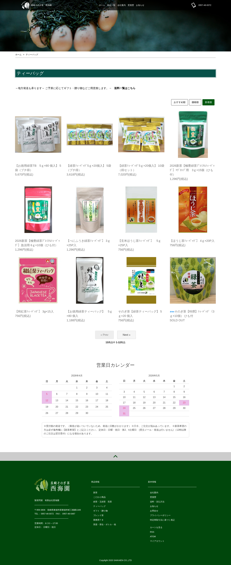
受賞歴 (131, 5)
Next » (126, 334)
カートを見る (156, 527)
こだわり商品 (99, 497)
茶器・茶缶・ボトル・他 (104, 524)
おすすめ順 (179, 102)
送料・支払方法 (157, 501)
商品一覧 (111, 5)
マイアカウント (157, 541)
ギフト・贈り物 (100, 511)
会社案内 (121, 5)
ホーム (102, 5)
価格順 (195, 102)
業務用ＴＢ (98, 520)
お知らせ (140, 5)
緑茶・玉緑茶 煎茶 (102, 501)
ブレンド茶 (98, 515)
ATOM (153, 536)
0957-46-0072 (204, 5)
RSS (152, 532)
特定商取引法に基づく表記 (162, 520)
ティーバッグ (32, 54)
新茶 (95, 492)
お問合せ (154, 511)
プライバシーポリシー (160, 515)
